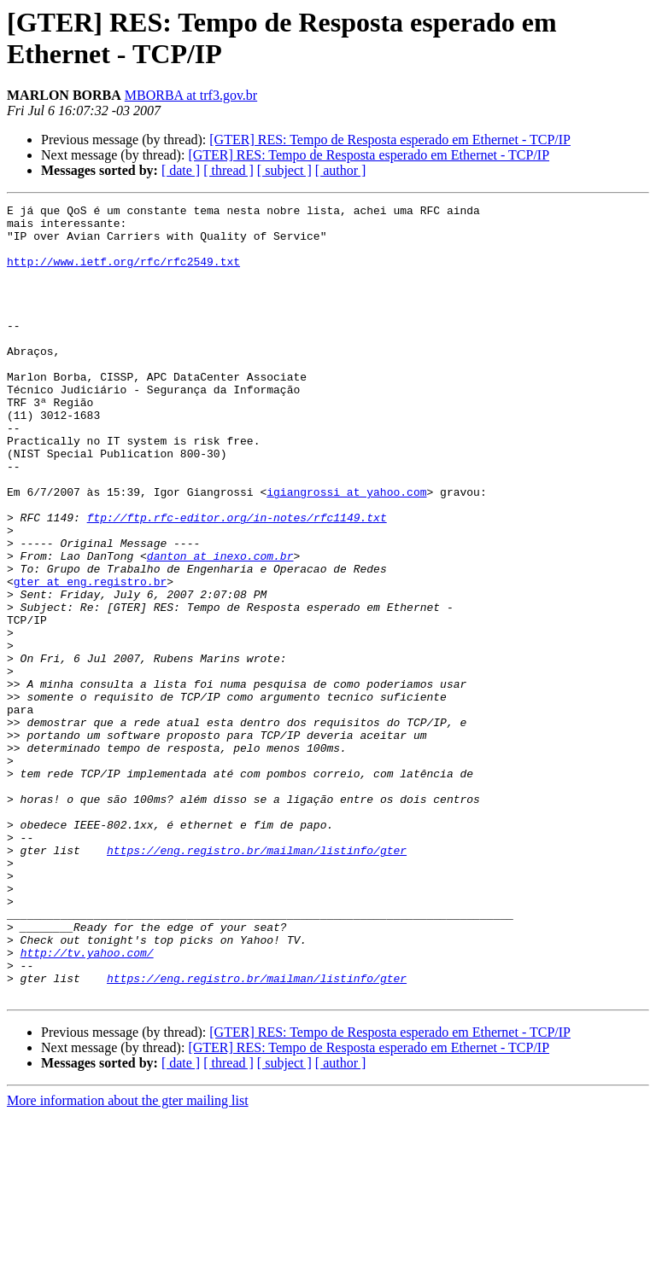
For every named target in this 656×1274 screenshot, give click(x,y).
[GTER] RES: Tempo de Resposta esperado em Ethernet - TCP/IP (390, 139)
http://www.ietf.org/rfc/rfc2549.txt (123, 274)
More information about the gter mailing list (128, 1259)
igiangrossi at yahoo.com (346, 550)
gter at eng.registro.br (90, 658)
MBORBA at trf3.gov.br (191, 95)
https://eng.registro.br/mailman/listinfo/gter (257, 980)
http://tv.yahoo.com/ (87, 1103)
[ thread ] (228, 170)
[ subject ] (284, 170)
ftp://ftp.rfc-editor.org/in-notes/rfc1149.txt (237, 581)
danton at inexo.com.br (220, 627)
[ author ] (340, 170)
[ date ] (180, 170)
